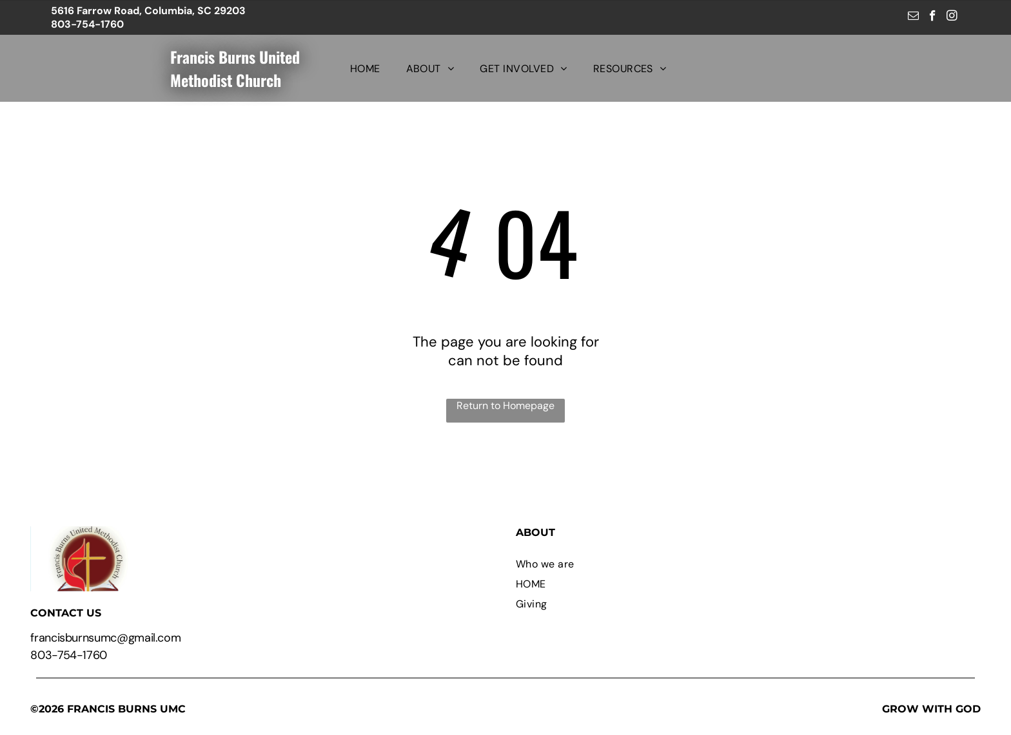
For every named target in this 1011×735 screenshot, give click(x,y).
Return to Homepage (505, 405)
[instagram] (952, 17)
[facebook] (933, 17)
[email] (913, 17)
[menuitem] (365, 68)
